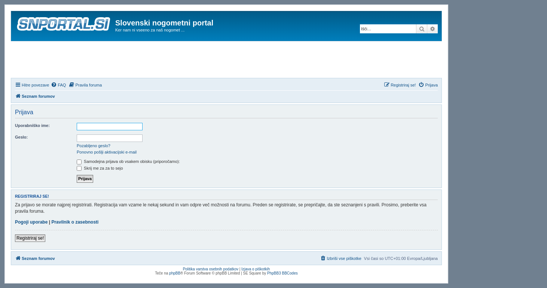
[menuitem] (58, 85)
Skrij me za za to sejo (100, 168)
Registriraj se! (30, 238)
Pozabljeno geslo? (93, 145)
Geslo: (21, 137)
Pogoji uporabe (31, 222)
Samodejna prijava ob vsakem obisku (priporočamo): (128, 161)
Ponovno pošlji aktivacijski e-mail (107, 152)
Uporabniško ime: (32, 125)
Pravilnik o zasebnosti (74, 222)
